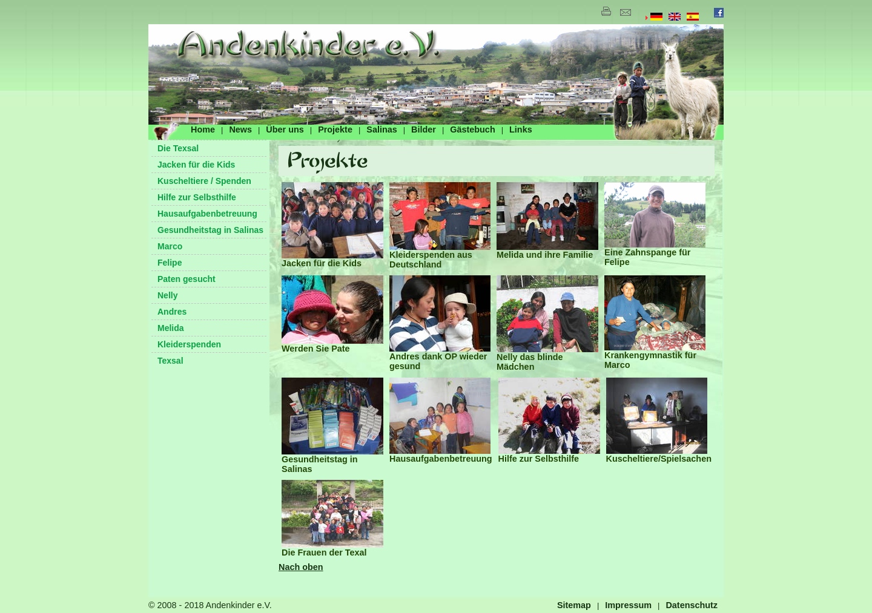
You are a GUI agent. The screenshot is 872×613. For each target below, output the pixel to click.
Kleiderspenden (189, 344)
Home (203, 129)
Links (520, 129)
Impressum (628, 605)
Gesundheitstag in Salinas (210, 230)
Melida (170, 328)
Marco (169, 246)
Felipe (169, 262)
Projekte (335, 129)
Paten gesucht (186, 279)
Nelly (167, 295)
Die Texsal (178, 148)
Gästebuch (472, 129)
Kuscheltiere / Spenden (204, 181)
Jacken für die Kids (196, 164)
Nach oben (301, 567)
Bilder (423, 129)
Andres (172, 311)
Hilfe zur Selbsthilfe (196, 197)
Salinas (381, 129)
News (240, 129)
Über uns (284, 129)
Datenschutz (692, 605)
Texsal (170, 361)
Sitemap (574, 605)
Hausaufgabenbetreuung (207, 213)
